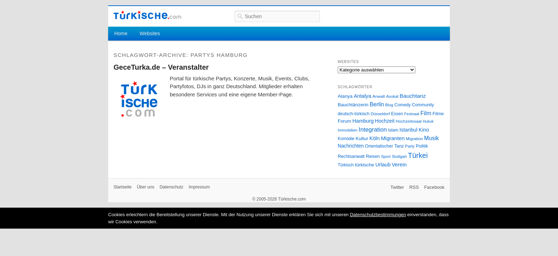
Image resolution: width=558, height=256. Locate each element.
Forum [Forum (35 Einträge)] (344, 121)
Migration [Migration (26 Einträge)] (414, 138)
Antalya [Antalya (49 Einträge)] (362, 96)
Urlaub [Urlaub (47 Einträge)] (383, 164)
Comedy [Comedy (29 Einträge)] (402, 104)
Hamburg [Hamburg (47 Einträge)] (363, 121)
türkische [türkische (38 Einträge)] (364, 164)
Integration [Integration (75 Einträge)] (373, 129)
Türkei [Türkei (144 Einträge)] (418, 155)
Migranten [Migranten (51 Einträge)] (393, 138)
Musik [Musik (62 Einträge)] (431, 138)
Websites (150, 33)
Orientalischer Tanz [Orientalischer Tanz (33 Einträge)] (384, 146)
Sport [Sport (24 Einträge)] (386, 156)
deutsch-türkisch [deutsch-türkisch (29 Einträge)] (353, 113)
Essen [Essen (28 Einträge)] (397, 113)
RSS (414, 187)
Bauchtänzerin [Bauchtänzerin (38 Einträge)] (353, 104)
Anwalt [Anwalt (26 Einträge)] (379, 96)
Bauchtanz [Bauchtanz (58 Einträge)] (413, 96)
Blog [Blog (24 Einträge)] (389, 105)
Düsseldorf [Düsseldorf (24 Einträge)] (380, 114)
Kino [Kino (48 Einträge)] (423, 130)
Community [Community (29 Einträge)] (423, 104)
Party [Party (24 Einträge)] (409, 146)
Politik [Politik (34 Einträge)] (422, 146)
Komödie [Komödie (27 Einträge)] (346, 138)
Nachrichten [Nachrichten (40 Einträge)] (351, 146)
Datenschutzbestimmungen (378, 214)
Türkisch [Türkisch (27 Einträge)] (346, 164)
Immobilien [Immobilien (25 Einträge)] (347, 130)
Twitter (397, 187)
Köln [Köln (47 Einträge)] (374, 138)
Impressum (199, 187)
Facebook (434, 187)
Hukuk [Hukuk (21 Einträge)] (428, 121)
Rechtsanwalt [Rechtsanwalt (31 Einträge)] (351, 156)
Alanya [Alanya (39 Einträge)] (345, 96)
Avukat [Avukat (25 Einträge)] (392, 96)
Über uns (145, 187)
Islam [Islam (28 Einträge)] (393, 130)
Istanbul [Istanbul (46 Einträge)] (408, 130)
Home (120, 33)
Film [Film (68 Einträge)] (425, 113)
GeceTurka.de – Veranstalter (161, 67)
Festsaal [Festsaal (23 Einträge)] (411, 114)
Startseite (123, 187)
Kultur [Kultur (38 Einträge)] (362, 138)
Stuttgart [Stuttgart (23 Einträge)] (399, 156)
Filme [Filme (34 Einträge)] (438, 113)
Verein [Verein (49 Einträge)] (399, 164)
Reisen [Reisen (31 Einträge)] (373, 156)
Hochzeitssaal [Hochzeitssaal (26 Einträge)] (409, 121)
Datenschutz (171, 187)
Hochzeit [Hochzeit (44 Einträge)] (384, 121)
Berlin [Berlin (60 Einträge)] (377, 104)
